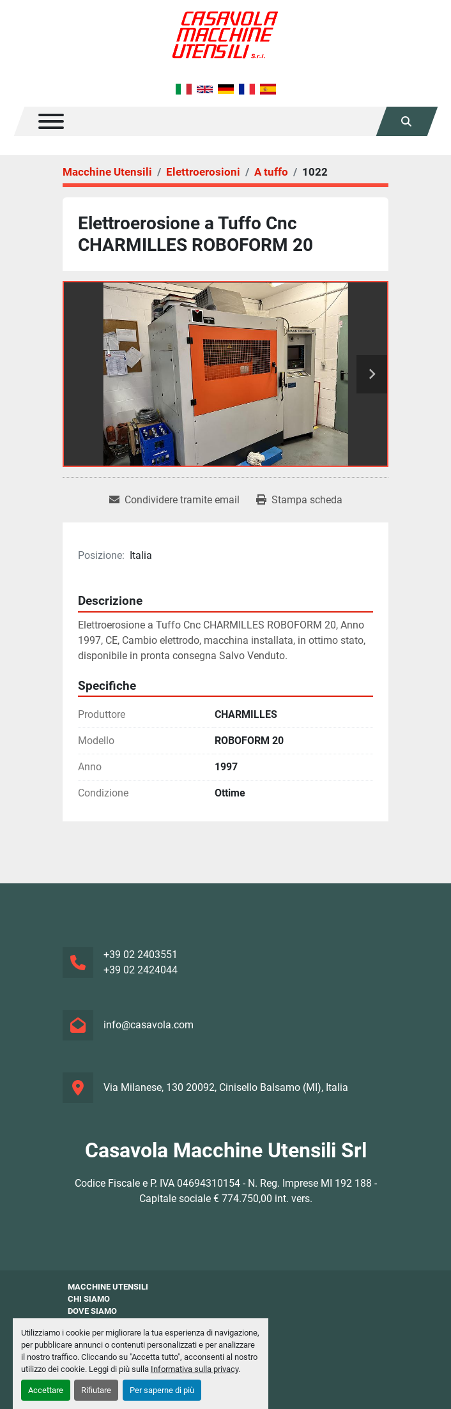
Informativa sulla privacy (194, 1369)
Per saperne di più (162, 1390)
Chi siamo (89, 1299)
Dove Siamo (92, 1311)
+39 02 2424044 (140, 970)
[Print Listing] (299, 500)
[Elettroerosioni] (203, 171)
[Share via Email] (174, 500)
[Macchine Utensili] (107, 171)
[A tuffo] (271, 171)
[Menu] (51, 121)
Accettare (45, 1390)
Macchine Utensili (108, 1286)
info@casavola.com (148, 1025)
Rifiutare (96, 1390)
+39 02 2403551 (140, 954)
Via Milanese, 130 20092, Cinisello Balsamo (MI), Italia (225, 1087)
